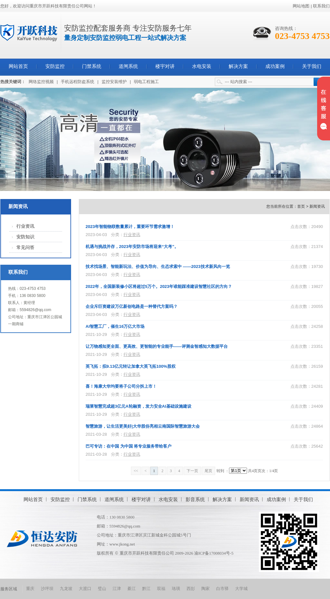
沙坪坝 (47, 588)
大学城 (241, 588)
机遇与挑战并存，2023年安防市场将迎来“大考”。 (132, 246)
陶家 (205, 588)
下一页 (192, 471)
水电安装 (201, 66)
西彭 (191, 588)
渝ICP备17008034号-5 (214, 553)
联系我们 (321, 6)
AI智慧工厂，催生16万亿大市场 (115, 326)
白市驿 (222, 588)
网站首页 (18, 66)
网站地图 (301, 6)
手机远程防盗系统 (77, 81)
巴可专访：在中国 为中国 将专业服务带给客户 (128, 446)
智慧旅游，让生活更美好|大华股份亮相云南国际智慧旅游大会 (143, 426)
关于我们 (311, 66)
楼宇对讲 (165, 66)
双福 (161, 588)
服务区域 (8, 588)
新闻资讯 (18, 206)
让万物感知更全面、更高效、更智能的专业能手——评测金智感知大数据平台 (157, 346)
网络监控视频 (41, 81)
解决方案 (238, 66)
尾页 (208, 471)
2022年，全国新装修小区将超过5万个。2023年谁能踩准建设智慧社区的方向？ (159, 286)
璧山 (102, 588)
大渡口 (85, 588)
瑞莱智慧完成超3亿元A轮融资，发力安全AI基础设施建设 (138, 406)
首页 (301, 206)
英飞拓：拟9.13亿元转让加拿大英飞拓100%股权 (131, 366)
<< (136, 471)
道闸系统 (128, 66)
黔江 (146, 588)
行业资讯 (25, 226)
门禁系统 (91, 66)
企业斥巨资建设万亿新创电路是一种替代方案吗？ (132, 306)
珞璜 (176, 588)
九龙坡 (66, 588)
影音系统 (195, 499)
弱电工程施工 (146, 81)
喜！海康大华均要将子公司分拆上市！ (121, 386)
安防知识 (25, 236)
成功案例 (275, 66)
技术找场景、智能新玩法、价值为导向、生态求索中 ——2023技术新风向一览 (158, 266)
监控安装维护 (114, 81)
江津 (117, 588)
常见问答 (25, 247)
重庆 (30, 588)
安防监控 (55, 66)
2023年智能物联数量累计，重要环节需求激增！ (130, 226)
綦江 (131, 588)
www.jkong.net (122, 544)
